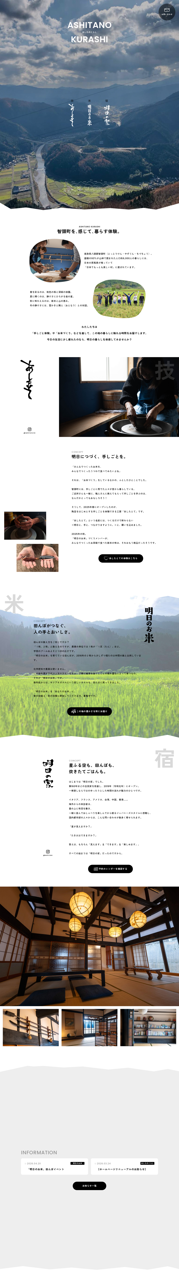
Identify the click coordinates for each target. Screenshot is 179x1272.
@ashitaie (48, 853)
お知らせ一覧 (89, 1185)
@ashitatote (30, 431)
